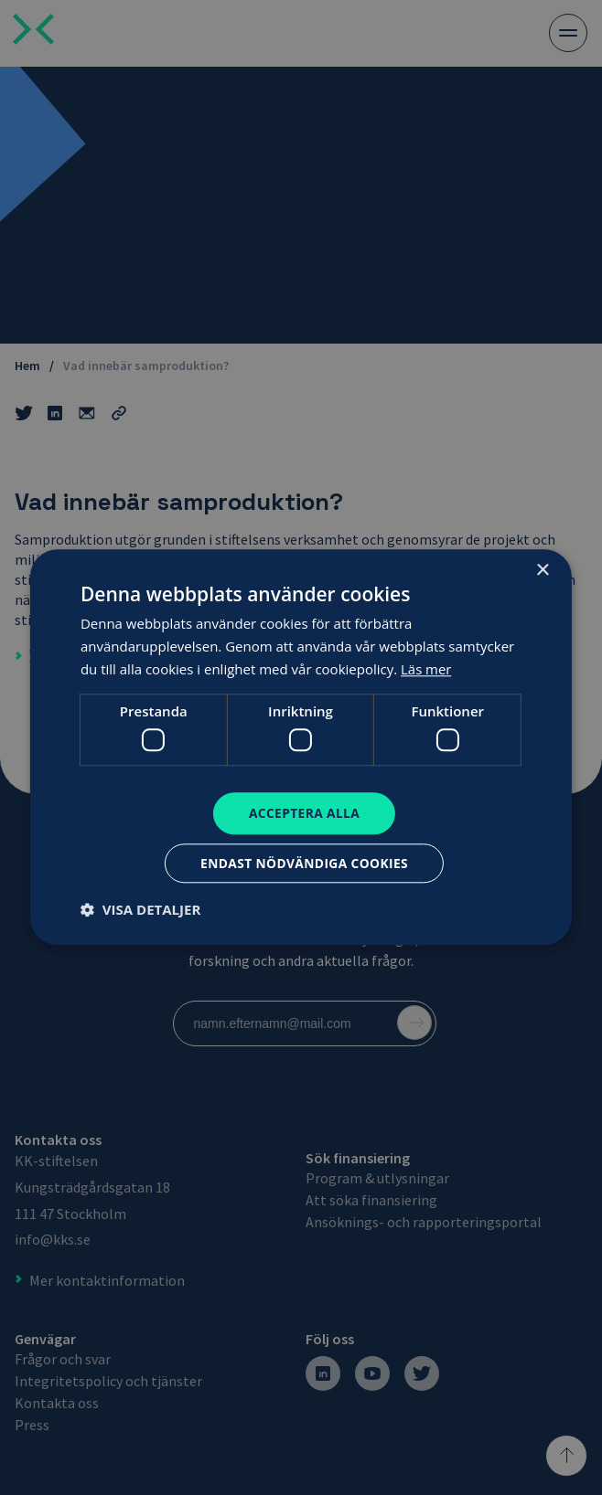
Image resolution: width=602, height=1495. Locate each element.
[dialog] (301, 747)
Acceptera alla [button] (304, 813)
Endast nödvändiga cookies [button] (304, 863)
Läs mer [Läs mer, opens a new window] (426, 668)
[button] (140, 910)
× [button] (542, 571)
